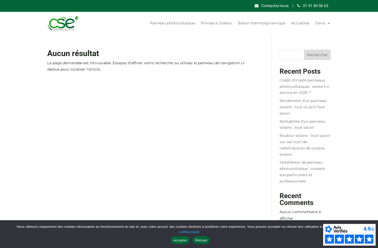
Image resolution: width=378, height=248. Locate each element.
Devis (320, 23)
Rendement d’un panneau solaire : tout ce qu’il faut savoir (303, 107)
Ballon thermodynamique (261, 23)
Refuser (201, 240)
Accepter (180, 240)
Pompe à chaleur (216, 23)
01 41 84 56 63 (315, 5)
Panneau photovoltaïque (172, 23)
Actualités (300, 23)
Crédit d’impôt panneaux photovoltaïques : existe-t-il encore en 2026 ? (304, 86)
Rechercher (317, 54)
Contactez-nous (275, 5)
